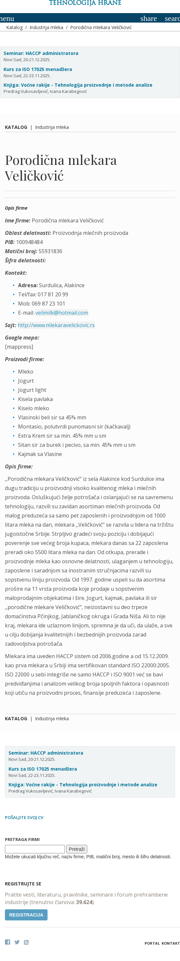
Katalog (14, 27)
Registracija (26, 914)
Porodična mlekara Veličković (101, 27)
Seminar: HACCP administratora (41, 53)
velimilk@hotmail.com (61, 312)
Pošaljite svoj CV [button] (24, 817)
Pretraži (77, 849)
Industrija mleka (46, 27)
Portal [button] (152, 943)
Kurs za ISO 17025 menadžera (38, 69)
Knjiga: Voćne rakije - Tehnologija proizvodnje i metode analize (78, 85)
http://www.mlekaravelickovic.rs (56, 325)
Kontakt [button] (171, 943)
